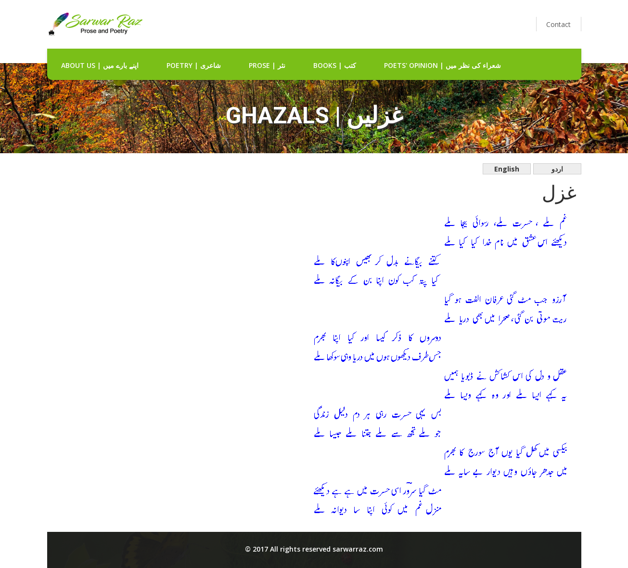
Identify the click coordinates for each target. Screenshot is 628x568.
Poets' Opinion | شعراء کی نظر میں (442, 65)
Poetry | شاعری (194, 65)
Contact (558, 24)
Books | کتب (334, 65)
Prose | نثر (267, 65)
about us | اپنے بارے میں (100, 65)
